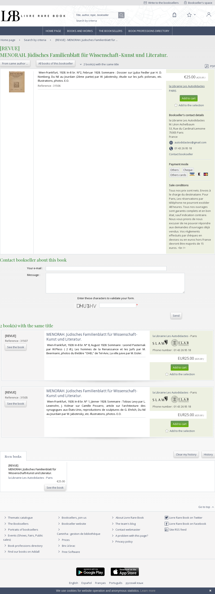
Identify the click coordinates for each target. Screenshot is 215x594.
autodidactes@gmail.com (190, 142)
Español (86, 587)
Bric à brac (68, 549)
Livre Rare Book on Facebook (185, 527)
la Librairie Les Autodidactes (187, 86)
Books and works (80, 31)
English (73, 587)
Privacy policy (122, 545)
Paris (172, 91)
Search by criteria (86, 20)
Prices (66, 543)
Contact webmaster (125, 533)
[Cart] (174, 15)
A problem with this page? (129, 539)
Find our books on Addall (21, 555)
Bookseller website (71, 527)
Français (100, 587)
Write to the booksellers (161, 3)
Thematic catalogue (18, 521)
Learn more (147, 590)
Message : (25, 275)
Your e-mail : (26, 268)
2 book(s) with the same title (99, 64)
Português (115, 587)
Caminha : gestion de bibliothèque (78, 537)
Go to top (206, 511)
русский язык (134, 587)
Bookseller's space (198, 3)
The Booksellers (110, 31)
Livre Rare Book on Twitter (183, 521)
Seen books (13, 460)
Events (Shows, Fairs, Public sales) (23, 541)
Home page (53, 31)
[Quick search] (98, 15)
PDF (210, 66)
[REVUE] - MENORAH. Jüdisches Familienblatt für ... (86, 40)
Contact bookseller (181, 154)
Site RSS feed (175, 533)
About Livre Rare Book (130, 521)
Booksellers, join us (72, 521)
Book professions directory (148, 31)
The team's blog (123, 527)
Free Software (71, 555)
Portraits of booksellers (23, 533)
